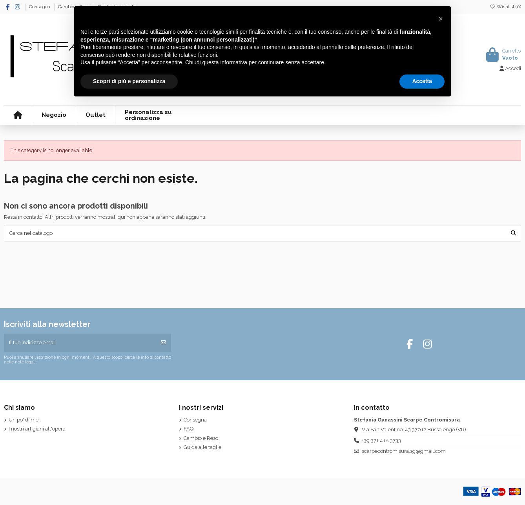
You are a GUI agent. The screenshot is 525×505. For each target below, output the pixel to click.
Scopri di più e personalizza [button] (129, 81)
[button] (440, 19)
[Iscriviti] (163, 343)
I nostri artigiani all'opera (37, 429)
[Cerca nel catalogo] (513, 233)
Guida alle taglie (202, 447)
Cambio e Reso (201, 438)
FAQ (188, 429)
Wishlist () (505, 6)
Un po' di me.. (25, 420)
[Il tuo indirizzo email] (80, 343)
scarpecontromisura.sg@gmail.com (404, 451)
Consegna (40, 6)
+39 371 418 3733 (381, 440)
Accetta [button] (422, 81)
